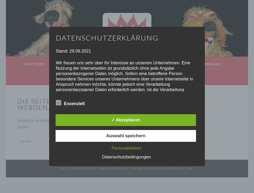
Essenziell (70, 102)
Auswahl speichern (126, 135)
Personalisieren (126, 148)
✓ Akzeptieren (125, 120)
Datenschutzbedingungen (126, 157)
